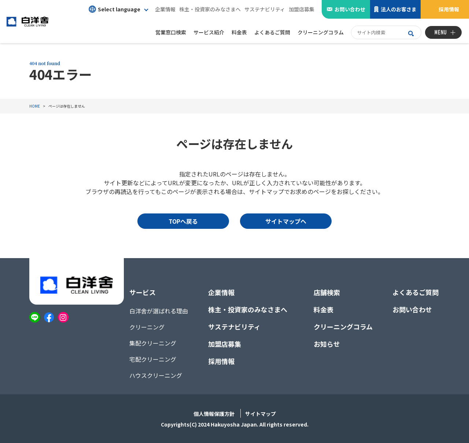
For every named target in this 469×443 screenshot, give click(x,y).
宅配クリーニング (152, 359)
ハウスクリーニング (155, 375)
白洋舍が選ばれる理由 (158, 310)
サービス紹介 (208, 32)
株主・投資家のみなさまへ (210, 9)
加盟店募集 (301, 9)
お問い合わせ (350, 9)
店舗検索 (327, 292)
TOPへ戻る (183, 221)
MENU (441, 32)
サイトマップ (260, 413)
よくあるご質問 (415, 292)
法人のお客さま (399, 9)
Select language (114, 9)
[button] (118, 9)
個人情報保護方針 (213, 413)
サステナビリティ (264, 9)
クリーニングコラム (343, 326)
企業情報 (165, 9)
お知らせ (327, 344)
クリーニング (147, 327)
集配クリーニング (152, 343)
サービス (142, 292)
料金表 (323, 309)
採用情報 (449, 9)
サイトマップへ (285, 221)
